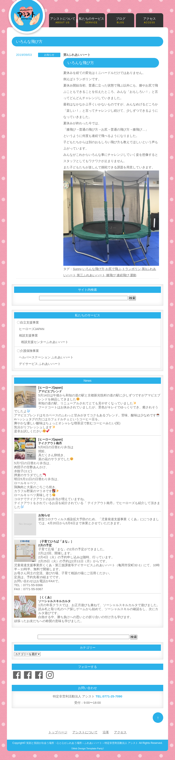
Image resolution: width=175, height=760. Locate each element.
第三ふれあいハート (91, 275)
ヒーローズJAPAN (31, 329)
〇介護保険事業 (27, 350)
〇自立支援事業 (27, 322)
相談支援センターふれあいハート (44, 341)
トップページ (57, 730)
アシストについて (62, 20)
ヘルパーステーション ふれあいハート (46, 356)
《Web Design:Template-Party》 (87, 747)
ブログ (120, 20)
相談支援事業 (28, 335)
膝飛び (111, 275)
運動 (133, 275)
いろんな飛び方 (93, 269)
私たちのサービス (91, 20)
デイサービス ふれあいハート (39, 362)
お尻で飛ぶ (113, 269)
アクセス (149, 20)
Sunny (77, 269)
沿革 (106, 730)
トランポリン (131, 269)
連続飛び (123, 275)
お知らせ (49, 54)
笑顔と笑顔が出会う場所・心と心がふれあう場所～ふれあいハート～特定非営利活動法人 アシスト (82, 741)
